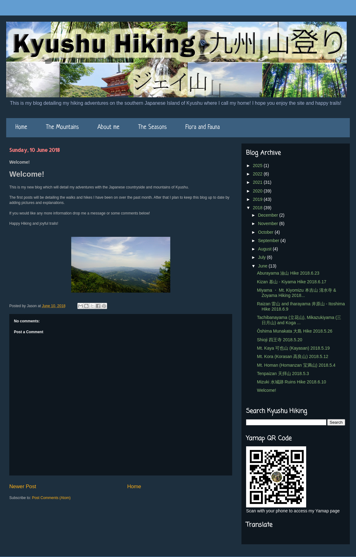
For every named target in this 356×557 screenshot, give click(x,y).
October (266, 232)
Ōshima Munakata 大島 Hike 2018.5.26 (294, 331)
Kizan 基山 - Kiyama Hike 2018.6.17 (291, 281)
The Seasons (152, 127)
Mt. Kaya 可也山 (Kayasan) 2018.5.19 (293, 348)
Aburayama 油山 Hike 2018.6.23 (288, 273)
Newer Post (22, 486)
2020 (258, 190)
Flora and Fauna (202, 127)
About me (108, 127)
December (268, 215)
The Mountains (62, 127)
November (268, 223)
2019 (258, 199)
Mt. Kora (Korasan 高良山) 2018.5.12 (292, 356)
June (263, 265)
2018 (258, 207)
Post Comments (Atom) (51, 498)
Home (21, 127)
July (262, 257)
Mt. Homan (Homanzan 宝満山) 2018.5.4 (296, 365)
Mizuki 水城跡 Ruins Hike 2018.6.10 (291, 381)
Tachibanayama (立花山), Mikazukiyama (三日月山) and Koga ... (299, 320)
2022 (258, 173)
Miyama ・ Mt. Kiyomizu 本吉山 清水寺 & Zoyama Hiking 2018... (296, 293)
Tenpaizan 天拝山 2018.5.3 (283, 373)
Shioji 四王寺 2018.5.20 (279, 339)
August (265, 248)
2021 (258, 182)
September (269, 240)
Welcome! (266, 390)
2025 (258, 165)
